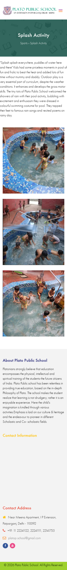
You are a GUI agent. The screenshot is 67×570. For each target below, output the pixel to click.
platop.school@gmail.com (24, 538)
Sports (24, 43)
